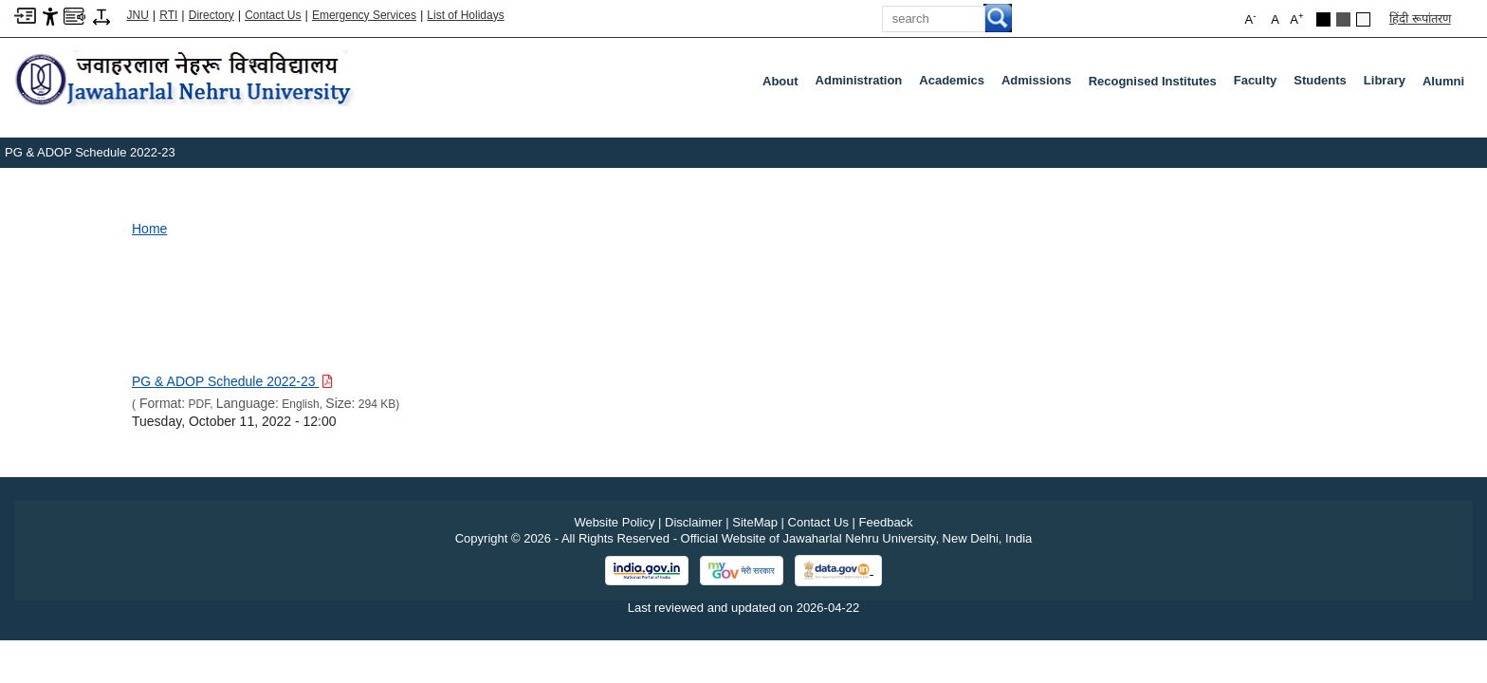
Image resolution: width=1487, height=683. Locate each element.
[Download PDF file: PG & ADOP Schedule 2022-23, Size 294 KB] (232, 381)
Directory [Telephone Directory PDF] (211, 15)
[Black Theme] (1323, 19)
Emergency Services (364, 15)
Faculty (1259, 84)
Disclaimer (694, 522)
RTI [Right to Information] (168, 15)
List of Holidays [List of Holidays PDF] (465, 15)
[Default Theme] (1363, 19)
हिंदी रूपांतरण (1420, 18)
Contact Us (273, 15)
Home (149, 228)
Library (1388, 84)
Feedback (886, 522)
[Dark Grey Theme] (1343, 19)
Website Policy (614, 522)
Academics (955, 84)
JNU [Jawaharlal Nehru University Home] (138, 15)
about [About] (780, 81)
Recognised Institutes (1153, 81)
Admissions (1040, 84)
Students (1324, 84)
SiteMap (755, 522)
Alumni (1443, 81)
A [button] (1296, 18)
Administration (863, 84)
